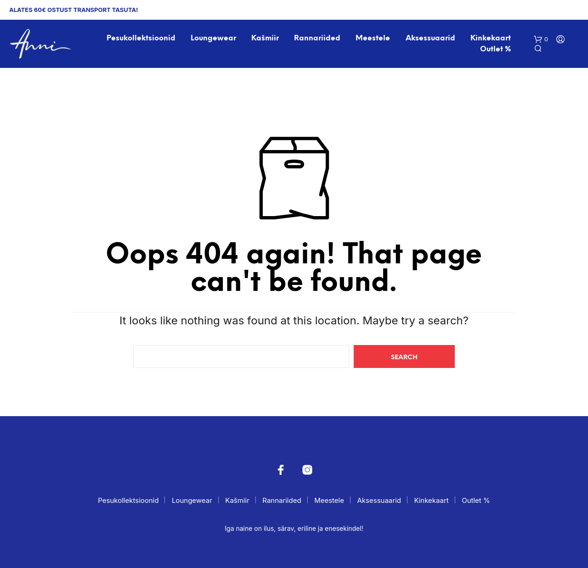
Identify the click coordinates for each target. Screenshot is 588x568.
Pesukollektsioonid (141, 38)
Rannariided (317, 38)
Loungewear (213, 38)
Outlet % (495, 49)
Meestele (373, 38)
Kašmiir (265, 38)
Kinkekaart (490, 38)
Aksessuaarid (430, 38)
